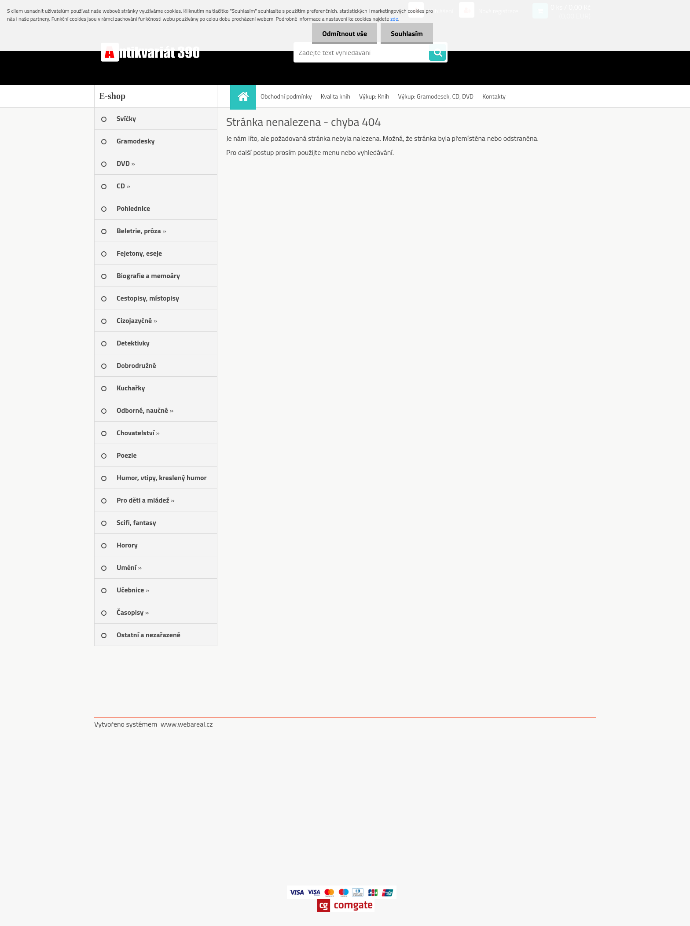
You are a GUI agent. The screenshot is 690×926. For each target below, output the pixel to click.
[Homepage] (246, 96)
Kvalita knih (335, 96)
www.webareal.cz (187, 724)
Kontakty (494, 96)
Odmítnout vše (342, 33)
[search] (437, 52)
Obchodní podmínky (286, 96)
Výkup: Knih (374, 96)
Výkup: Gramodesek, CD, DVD (435, 96)
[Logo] (154, 52)
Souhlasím (406, 33)
